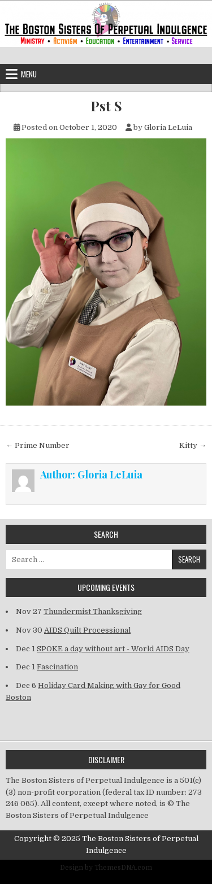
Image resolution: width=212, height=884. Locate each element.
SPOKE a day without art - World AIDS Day (113, 649)
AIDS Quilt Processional (87, 630)
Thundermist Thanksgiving (93, 611)
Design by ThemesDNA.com (106, 868)
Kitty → (192, 445)
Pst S (106, 106)
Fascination (57, 667)
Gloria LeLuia (168, 127)
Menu (29, 74)
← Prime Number (38, 445)
